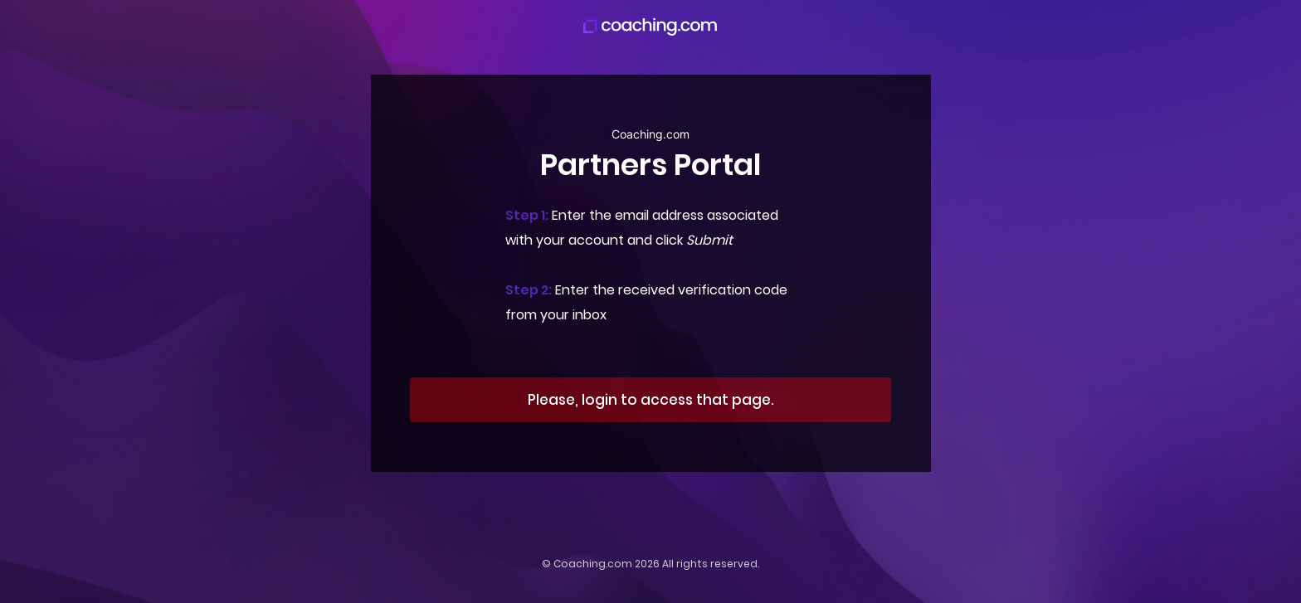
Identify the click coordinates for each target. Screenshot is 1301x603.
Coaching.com (592, 564)
